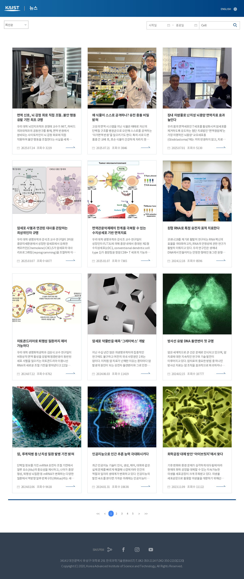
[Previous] (103, 514)
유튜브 (151, 549)
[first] (96, 514)
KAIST (13, 9)
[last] (148, 514)
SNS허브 (99, 550)
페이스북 (123, 549)
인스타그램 (137, 549)
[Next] (141, 514)
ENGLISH (226, 9)
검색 (235, 25)
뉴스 (33, 8)
